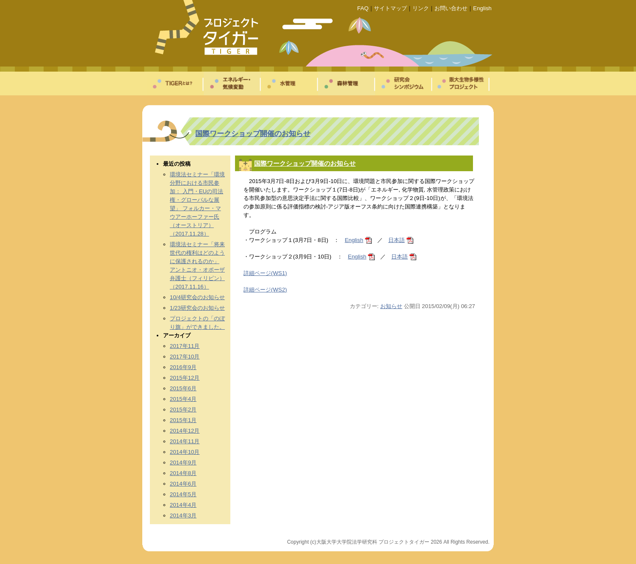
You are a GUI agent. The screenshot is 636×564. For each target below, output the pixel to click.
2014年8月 (183, 473)
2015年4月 (183, 399)
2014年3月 (183, 515)
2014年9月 (183, 462)
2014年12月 (184, 431)
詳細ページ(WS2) (265, 289)
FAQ (363, 8)
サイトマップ (390, 8)
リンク (420, 8)
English (482, 8)
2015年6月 (183, 388)
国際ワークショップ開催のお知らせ (252, 133)
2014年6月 (183, 484)
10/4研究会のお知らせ (197, 297)
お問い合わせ (450, 8)
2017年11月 (184, 346)
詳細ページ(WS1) (265, 273)
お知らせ (391, 306)
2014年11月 (184, 441)
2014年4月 (183, 505)
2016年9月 (183, 367)
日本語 (396, 240)
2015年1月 (183, 420)
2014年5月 (183, 494)
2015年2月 (183, 409)
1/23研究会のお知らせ (197, 308)
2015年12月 (184, 378)
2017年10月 (184, 356)
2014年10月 (184, 452)
